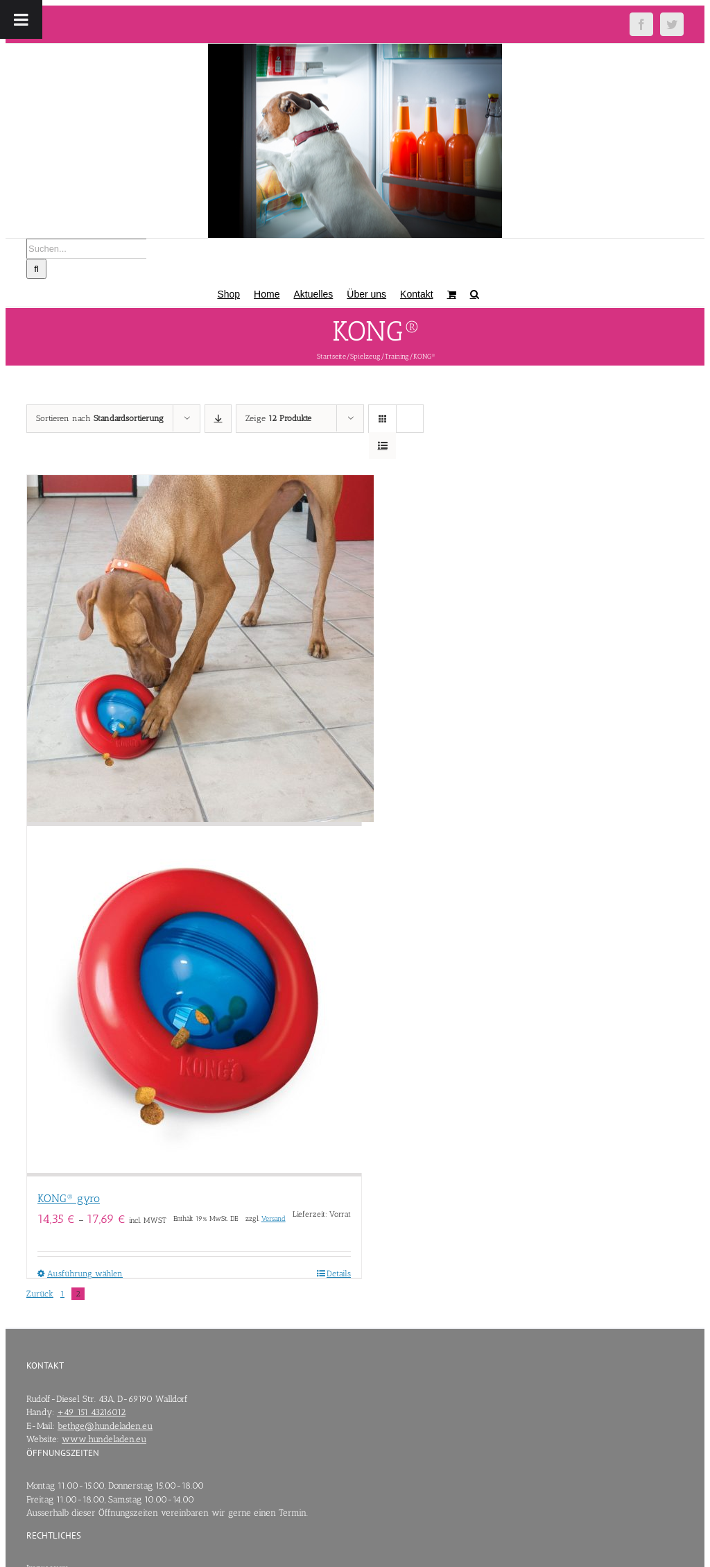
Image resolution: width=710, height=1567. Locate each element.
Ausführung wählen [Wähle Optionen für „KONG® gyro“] (85, 1273)
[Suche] (36, 269)
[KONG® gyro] (194, 825)
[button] (474, 293)
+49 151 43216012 (91, 1412)
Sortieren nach (100, 418)
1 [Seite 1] (62, 1294)
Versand (273, 1218)
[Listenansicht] (382, 445)
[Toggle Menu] (21, 19)
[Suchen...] (86, 249)
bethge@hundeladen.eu (105, 1426)
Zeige (278, 418)
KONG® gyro (68, 1198)
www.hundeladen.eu (104, 1439)
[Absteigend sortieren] (218, 418)
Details (339, 1273)
